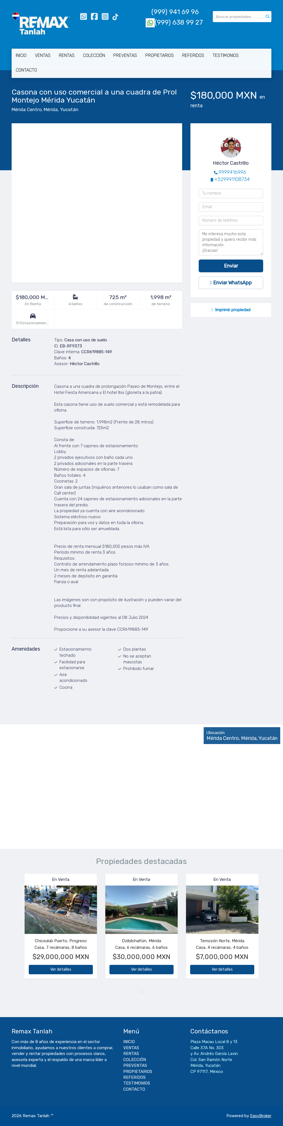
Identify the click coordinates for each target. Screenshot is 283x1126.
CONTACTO (26, 70)
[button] (18, 929)
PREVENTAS (125, 55)
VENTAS (43, 55)
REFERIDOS (193, 55)
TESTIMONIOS (226, 55)
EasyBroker (260, 1115)
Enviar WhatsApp (231, 283)
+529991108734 (232, 179)
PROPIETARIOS (159, 55)
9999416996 (232, 172)
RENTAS (67, 55)
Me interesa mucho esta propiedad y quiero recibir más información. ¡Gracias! (231, 242)
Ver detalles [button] (60, 969)
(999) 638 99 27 (174, 22)
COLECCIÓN (94, 55)
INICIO (21, 55)
